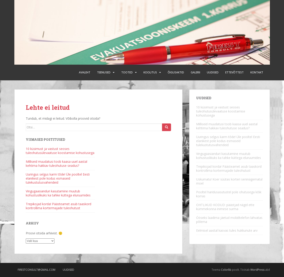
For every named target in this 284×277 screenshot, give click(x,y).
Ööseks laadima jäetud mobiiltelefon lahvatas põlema (229, 219)
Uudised (213, 72)
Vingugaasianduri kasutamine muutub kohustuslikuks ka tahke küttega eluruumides (58, 193)
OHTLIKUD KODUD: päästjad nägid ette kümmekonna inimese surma (225, 207)
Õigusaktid (176, 72)
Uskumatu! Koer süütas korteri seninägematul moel (229, 181)
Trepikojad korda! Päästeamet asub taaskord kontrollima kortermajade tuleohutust (58, 206)
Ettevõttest (234, 72)
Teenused (104, 72)
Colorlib (226, 270)
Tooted (127, 72)
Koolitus (150, 72)
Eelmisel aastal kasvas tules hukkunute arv (227, 230)
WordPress (257, 270)
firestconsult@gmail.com (36, 270)
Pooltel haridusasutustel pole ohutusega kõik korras (228, 194)
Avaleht (84, 72)
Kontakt (256, 72)
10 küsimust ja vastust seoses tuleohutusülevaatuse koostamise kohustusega (60, 151)
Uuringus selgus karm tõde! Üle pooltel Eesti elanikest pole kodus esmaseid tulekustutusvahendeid (58, 178)
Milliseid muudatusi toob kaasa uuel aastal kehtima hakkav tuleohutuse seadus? (56, 163)
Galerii (195, 72)
